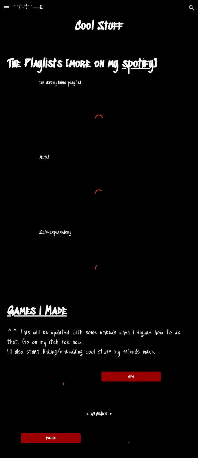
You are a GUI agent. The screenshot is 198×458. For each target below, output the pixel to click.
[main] (99, 27)
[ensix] (50, 438)
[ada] (131, 376)
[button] (6, 7)
